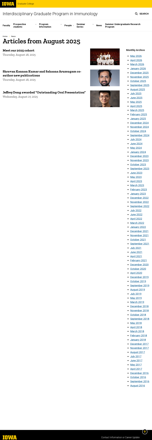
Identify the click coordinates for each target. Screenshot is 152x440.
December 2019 (139, 277)
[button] (142, 14)
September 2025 (139, 85)
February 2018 (138, 335)
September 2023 (139, 168)
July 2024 (135, 139)
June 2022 (136, 214)
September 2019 (139, 285)
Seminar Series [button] (81, 25)
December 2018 (139, 306)
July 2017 (135, 356)
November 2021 (139, 235)
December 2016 (139, 373)
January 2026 (138, 68)
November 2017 (139, 348)
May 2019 (136, 298)
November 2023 (139, 160)
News (99, 25)
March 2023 (137, 185)
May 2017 (136, 364)
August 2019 (137, 289)
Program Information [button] (45, 25)
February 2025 (138, 114)
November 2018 (139, 310)
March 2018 (137, 331)
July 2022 (135, 210)
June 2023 (136, 172)
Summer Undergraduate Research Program (122, 25)
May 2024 (136, 147)
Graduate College (25, 4)
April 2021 (136, 256)
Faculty (6, 25)
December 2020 (139, 264)
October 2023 (138, 164)
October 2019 (138, 281)
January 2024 (138, 152)
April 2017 (136, 368)
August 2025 (137, 89)
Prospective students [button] (19, 25)
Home (5, 36)
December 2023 (139, 156)
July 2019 (135, 293)
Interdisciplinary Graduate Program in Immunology (50, 14)
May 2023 (136, 177)
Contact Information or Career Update (120, 437)
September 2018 (139, 318)
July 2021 (135, 247)
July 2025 (135, 93)
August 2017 (137, 352)
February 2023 (138, 189)
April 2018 (136, 327)
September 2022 (139, 206)
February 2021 (138, 260)
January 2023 (138, 193)
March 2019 (137, 302)
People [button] (68, 25)
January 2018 (138, 339)
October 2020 (138, 268)
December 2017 (139, 343)
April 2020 (136, 272)
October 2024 (138, 131)
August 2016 (137, 385)
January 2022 (138, 227)
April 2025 (136, 106)
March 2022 (137, 222)
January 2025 (138, 118)
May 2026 (136, 56)
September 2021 (139, 243)
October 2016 (138, 377)
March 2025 (137, 110)
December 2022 (139, 197)
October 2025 (138, 81)
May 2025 (136, 101)
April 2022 (136, 218)
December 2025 (139, 72)
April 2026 (136, 60)
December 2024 (139, 122)
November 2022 (139, 202)
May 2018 (136, 323)
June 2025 (136, 97)
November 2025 (139, 76)
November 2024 (139, 126)
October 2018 (138, 314)
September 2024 (139, 135)
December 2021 (139, 231)
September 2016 (139, 381)
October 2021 (138, 239)
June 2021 (136, 252)
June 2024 (136, 143)
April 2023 (136, 181)
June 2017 (136, 360)
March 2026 (137, 64)
